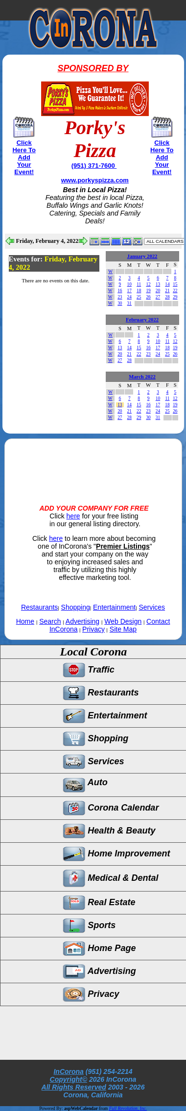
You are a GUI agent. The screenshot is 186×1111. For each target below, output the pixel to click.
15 (175, 284)
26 (148, 297)
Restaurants (39, 607)
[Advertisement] (93, 463)
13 (158, 284)
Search (50, 621)
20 (158, 290)
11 (139, 284)
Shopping (75, 607)
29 (175, 297)
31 (129, 303)
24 (129, 297)
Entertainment (114, 607)
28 (167, 297)
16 (119, 290)
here (73, 516)
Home (25, 621)
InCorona (68, 1071)
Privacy (93, 629)
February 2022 (142, 319)
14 (167, 284)
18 (139, 290)
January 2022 (142, 256)
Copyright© (68, 1079)
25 (139, 297)
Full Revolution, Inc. (128, 1108)
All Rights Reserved (74, 1087)
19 (148, 290)
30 (119, 303)
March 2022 (142, 376)
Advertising (82, 621)
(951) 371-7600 (94, 165)
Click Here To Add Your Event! (23, 157)
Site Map (123, 629)
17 (129, 290)
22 (175, 290)
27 (158, 297)
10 (129, 284)
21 (167, 290)
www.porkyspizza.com (95, 180)
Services (152, 607)
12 (148, 284)
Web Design (122, 621)
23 (119, 297)
